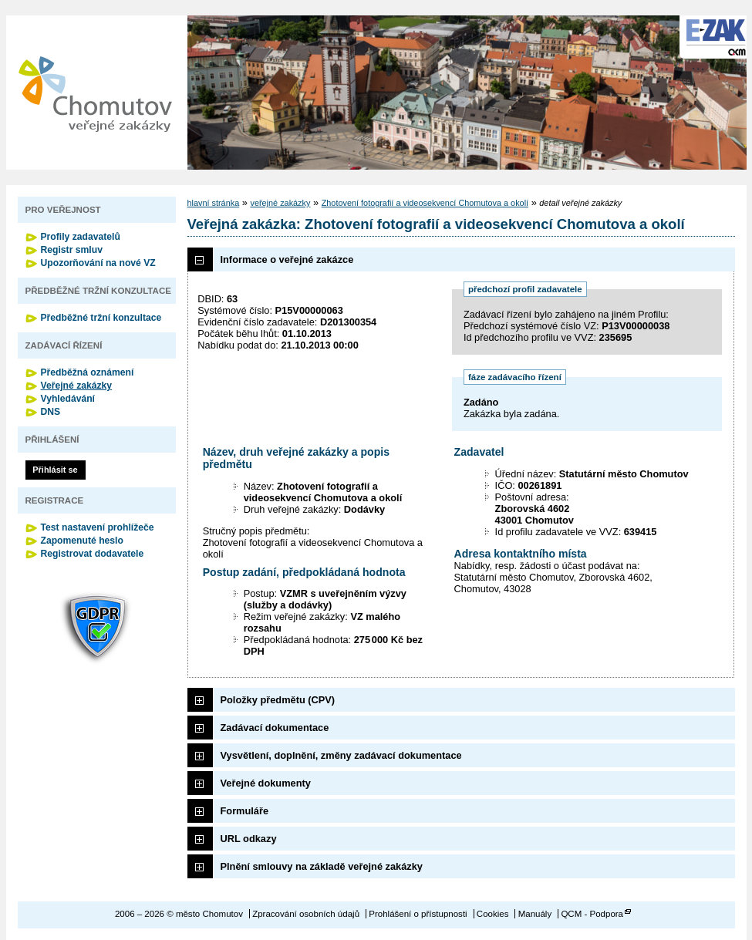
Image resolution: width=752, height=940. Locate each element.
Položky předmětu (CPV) (278, 700)
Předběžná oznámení (87, 372)
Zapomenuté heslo (82, 540)
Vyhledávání (68, 398)
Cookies (493, 913)
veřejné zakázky (280, 202)
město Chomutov (95, 92)
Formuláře (245, 811)
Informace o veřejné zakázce (287, 259)
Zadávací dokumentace (275, 727)
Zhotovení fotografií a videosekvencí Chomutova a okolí (425, 202)
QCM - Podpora (592, 913)
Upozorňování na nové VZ (98, 263)
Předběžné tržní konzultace (101, 317)
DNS (51, 411)
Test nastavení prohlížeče (97, 527)
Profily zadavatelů (80, 236)
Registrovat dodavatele (92, 553)
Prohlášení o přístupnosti (418, 913)
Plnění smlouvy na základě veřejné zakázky (322, 866)
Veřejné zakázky (77, 385)
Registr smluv (72, 249)
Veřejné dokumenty (266, 783)
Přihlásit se (54, 469)
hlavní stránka (213, 202)
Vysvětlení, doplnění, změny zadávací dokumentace (341, 755)
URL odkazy (249, 838)
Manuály (535, 913)
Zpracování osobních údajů (305, 913)
